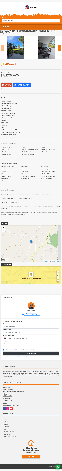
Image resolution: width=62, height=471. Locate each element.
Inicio (5, 419)
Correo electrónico (8, 329)
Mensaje (5, 341)
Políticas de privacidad (10, 437)
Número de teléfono (9, 335)
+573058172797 (31, 313)
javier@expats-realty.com (11, 405)
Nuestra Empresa (9, 432)
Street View (8, 64)
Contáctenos (7, 434)
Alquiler (6, 424)
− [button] (3, 230)
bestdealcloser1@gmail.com (32, 315)
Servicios (6, 426)
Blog (5, 429)
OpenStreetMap (57, 261)
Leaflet (46, 261)
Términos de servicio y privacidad (26, 357)
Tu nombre (6, 324)
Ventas (6, 421)
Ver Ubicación (26, 278)
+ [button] (3, 227)
